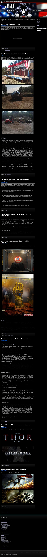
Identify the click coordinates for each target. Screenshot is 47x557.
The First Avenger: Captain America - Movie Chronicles (23, 11)
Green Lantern (3, 528)
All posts (38, 21)
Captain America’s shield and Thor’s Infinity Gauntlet (15, 241)
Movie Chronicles (6, 1)
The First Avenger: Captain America (16, 1)
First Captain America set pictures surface (14, 54)
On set (39, 23)
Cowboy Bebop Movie (4, 524)
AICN (13, 344)
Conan (2, 523)
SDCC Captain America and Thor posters (14, 469)
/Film (10, 361)
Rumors (12, 335)
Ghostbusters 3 (3, 527)
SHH (5, 174)
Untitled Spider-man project (5, 541)
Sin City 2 (2, 536)
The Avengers (3, 538)
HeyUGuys (2, 27)
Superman (3, 537)
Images (6, 335)
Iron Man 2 (3, 530)
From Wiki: (2, 320)
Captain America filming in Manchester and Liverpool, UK (15, 180)
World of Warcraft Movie (5, 542)
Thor (2, 539)
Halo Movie (3, 529)
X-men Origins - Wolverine (5, 546)
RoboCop (2, 535)
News (6, 210)
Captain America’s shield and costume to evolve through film (16, 215)
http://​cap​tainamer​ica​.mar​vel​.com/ (15, 429)
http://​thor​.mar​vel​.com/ (4, 429)
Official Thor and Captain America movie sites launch (15, 425)
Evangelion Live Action (5, 525)
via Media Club (3, 138)
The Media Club (9, 174)
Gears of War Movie (4, 526)
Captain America (7, 50)
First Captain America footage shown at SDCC (16, 339)
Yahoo (5, 506)
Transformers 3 (3, 540)
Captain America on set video (10, 24)
